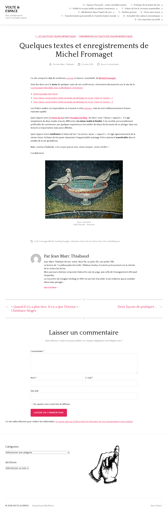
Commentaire (37, 351)
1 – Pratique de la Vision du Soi (145, 5)
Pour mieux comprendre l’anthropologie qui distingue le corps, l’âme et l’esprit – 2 (73, 102)
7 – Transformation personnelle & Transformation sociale (88, 16)
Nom (34, 378)
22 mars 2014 (87, 64)
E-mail (89, 378)
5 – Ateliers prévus (127, 12)
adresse (88, 108)
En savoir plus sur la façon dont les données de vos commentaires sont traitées (94, 421)
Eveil (36, 241)
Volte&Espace (114, 241)
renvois (70, 78)
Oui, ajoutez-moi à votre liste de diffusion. (50, 404)
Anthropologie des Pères (45, 94)
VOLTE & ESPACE (12, 9)
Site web (34, 391)
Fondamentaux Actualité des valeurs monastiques (106, 36)
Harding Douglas (62, 241)
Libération (75, 241)
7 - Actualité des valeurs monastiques (55, 36)
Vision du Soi (86, 241)
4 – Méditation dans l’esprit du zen (95, 12)
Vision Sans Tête (99, 241)
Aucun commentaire (110, 64)
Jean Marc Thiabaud (65, 64)
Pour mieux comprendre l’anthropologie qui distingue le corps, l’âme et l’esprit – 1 (73, 98)
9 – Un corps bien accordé (147, 19)
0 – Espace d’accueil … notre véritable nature (105, 5)
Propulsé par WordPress (43, 505)
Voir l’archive (51, 287)
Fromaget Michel (46, 241)
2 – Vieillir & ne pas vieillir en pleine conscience (92, 8)
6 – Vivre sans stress (150, 12)
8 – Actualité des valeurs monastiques (141, 16)
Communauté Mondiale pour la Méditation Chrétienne (57, 88)
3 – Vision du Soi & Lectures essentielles (141, 8)
